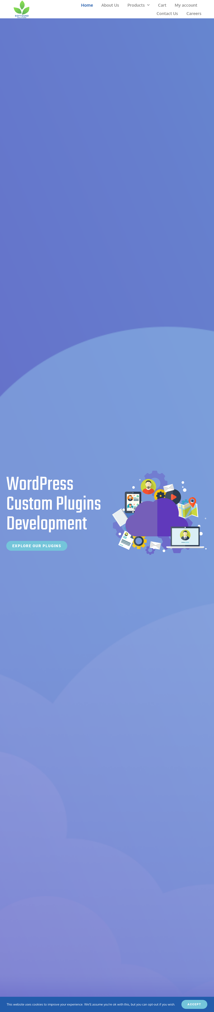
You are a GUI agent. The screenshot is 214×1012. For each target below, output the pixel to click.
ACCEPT (194, 1004)
